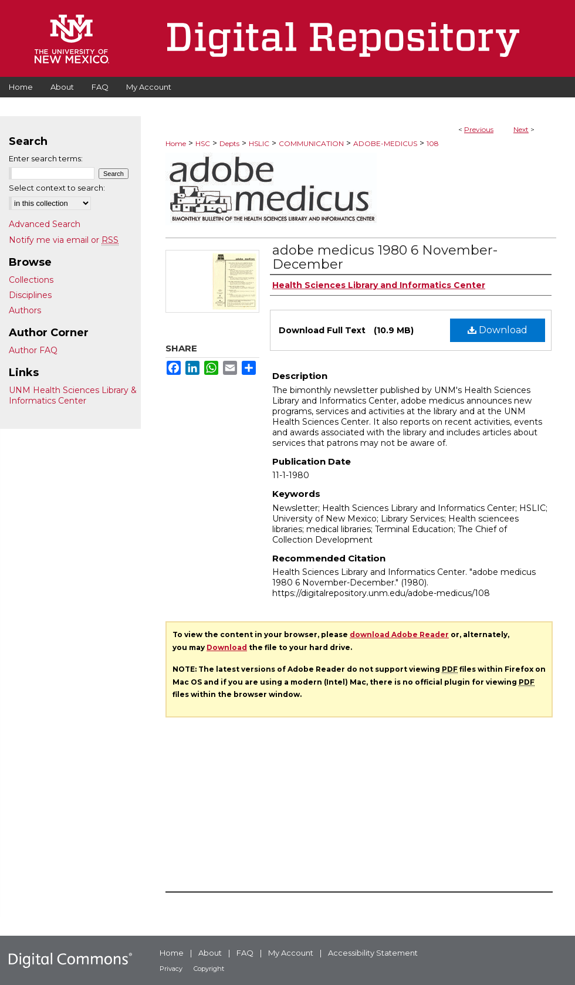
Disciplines (30, 295)
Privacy (171, 968)
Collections (31, 280)
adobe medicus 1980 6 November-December (385, 257)
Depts (229, 143)
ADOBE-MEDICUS (385, 143)
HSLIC (259, 143)
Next (521, 129)
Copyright (209, 968)
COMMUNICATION (311, 143)
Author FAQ (33, 350)
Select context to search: (57, 187)
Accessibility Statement (373, 952)
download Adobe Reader (399, 634)
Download (497, 330)
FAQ (244, 952)
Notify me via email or (64, 240)
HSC (202, 143)
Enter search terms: (46, 158)
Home (175, 143)
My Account (290, 952)
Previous (478, 129)
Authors (25, 310)
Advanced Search (44, 224)
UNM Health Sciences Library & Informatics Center (73, 395)
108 (433, 143)
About (210, 952)
